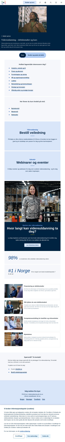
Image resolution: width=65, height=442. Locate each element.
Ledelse (13, 80)
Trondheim (37, 399)
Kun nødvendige (32, 437)
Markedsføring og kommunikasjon (21, 84)
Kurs (22, 55)
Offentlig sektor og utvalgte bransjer (22, 90)
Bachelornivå (15, 108)
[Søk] (40, 2)
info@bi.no (18, 369)
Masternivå (14, 111)
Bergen (22, 399)
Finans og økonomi (17, 71)
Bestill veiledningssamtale (19, 372)
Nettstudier (14, 114)
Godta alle (45, 437)
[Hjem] (3, 2)
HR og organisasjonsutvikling (20, 77)
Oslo (43, 399)
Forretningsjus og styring (19, 74)
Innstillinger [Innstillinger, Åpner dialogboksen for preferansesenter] (18, 437)
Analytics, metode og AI (18, 68)
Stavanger (29, 399)
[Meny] (61, 2)
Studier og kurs (29, 2)
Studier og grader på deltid (36, 55)
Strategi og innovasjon (18, 87)
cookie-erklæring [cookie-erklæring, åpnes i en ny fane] (25, 432)
